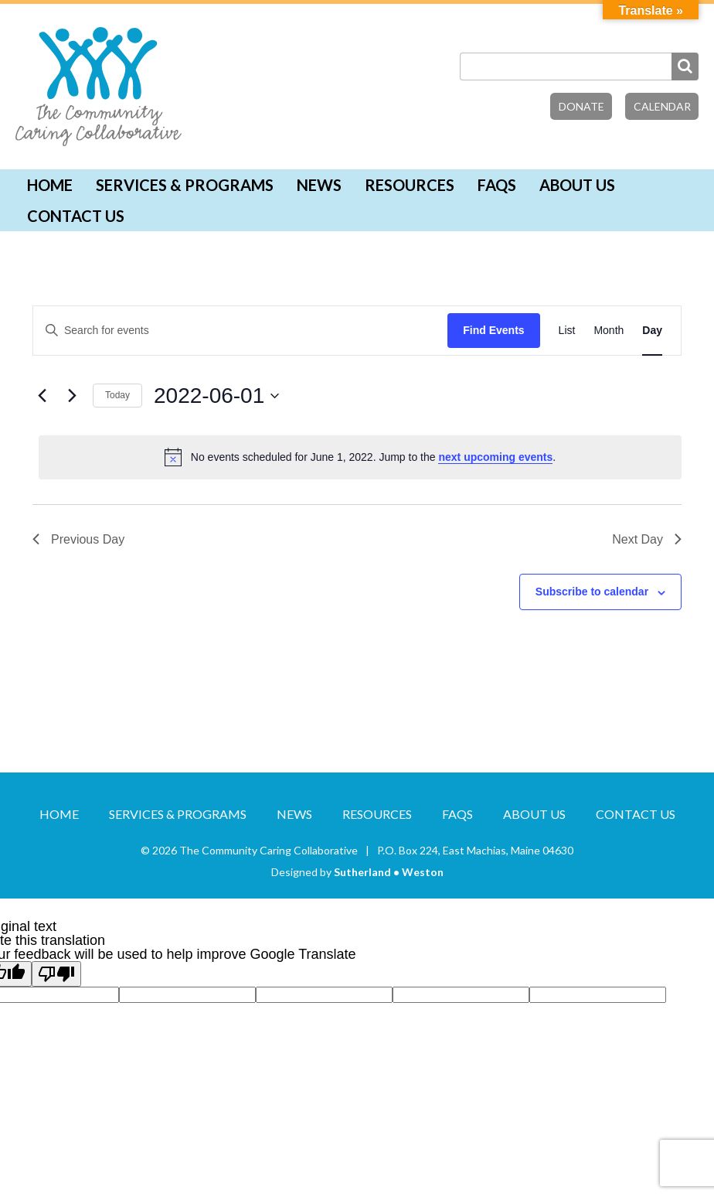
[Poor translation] (56, 974)
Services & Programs (185, 185)
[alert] (360, 457)
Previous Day (78, 539)
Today (117, 395)
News (319, 185)
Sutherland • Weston (389, 871)
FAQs (497, 185)
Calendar (662, 106)
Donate (581, 106)
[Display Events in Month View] (608, 330)
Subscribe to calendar (592, 591)
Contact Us (75, 215)
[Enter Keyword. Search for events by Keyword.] (240, 330)
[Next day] (72, 396)
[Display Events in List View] (567, 330)
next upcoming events (495, 457)
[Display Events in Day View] (652, 330)
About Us (577, 185)
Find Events (493, 330)
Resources (409, 185)
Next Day (647, 539)
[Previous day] (41, 396)
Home (50, 185)
